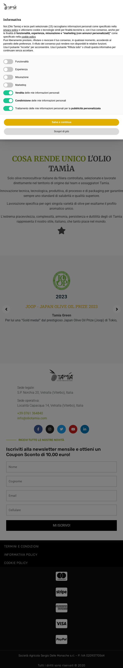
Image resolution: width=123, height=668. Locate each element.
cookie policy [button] (29, 36)
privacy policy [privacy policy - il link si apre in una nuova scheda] (10, 30)
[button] (117, 6)
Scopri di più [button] (61, 131)
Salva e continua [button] (61, 122)
